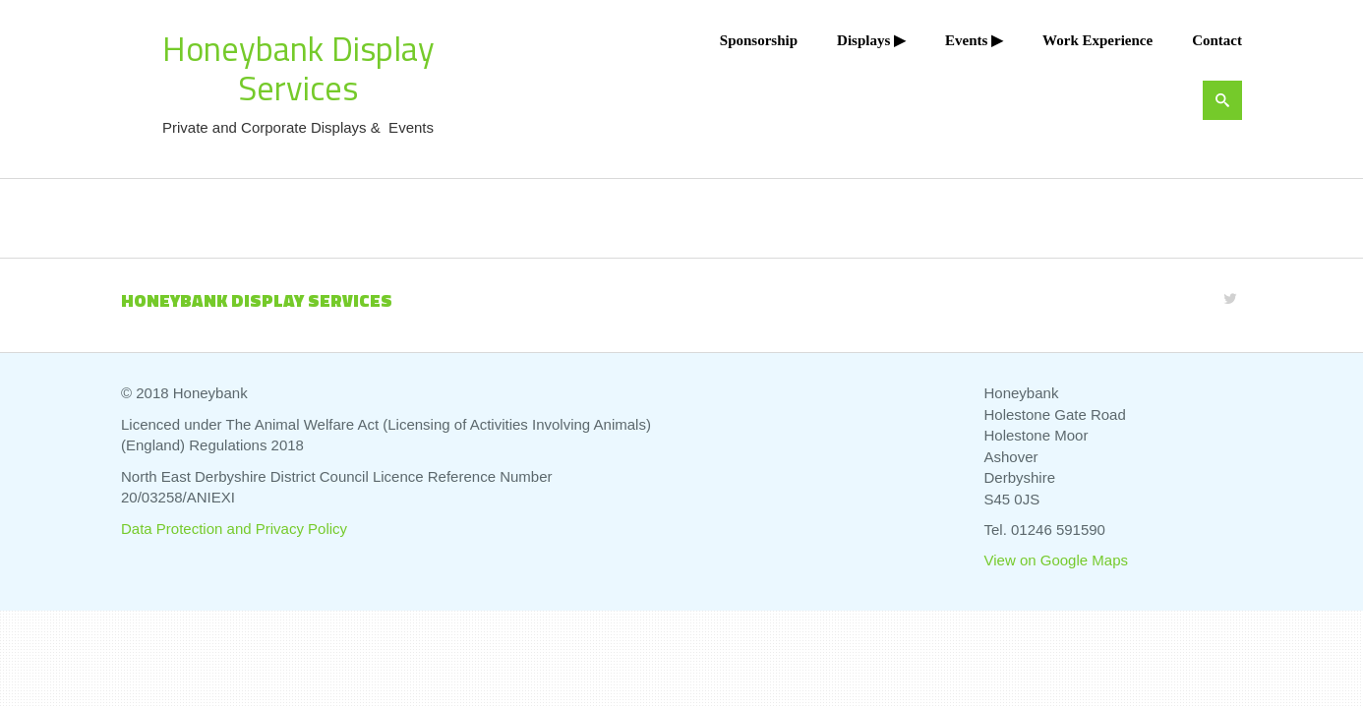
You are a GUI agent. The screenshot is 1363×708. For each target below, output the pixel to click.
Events (966, 40)
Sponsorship (759, 40)
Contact (1217, 40)
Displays (863, 40)
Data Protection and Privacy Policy (234, 528)
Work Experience (1097, 40)
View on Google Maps (1056, 560)
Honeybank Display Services (298, 68)
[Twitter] (1230, 298)
